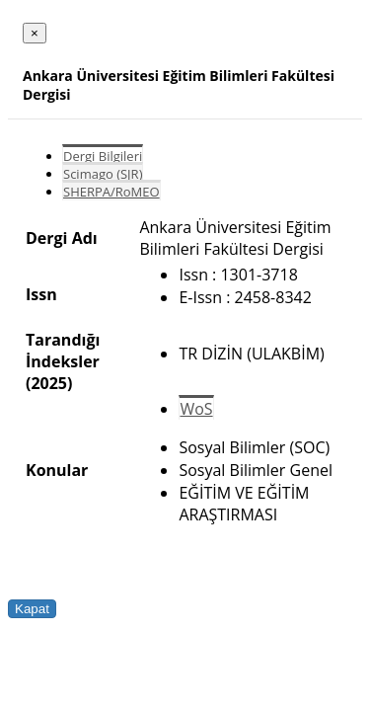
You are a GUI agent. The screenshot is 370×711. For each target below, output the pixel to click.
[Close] (34, 33)
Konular (57, 470)
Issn (41, 294)
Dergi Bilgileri (102, 156)
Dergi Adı (62, 238)
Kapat (32, 608)
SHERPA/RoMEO (111, 191)
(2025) (49, 383)
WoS (196, 409)
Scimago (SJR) (102, 174)
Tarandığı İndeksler (63, 350)
